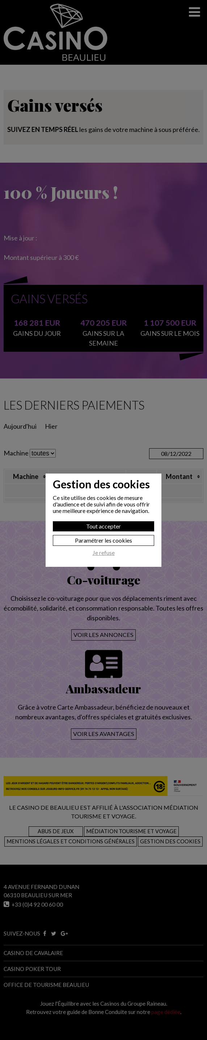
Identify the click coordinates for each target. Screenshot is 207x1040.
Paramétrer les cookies (103, 540)
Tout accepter (103, 526)
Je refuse (104, 552)
